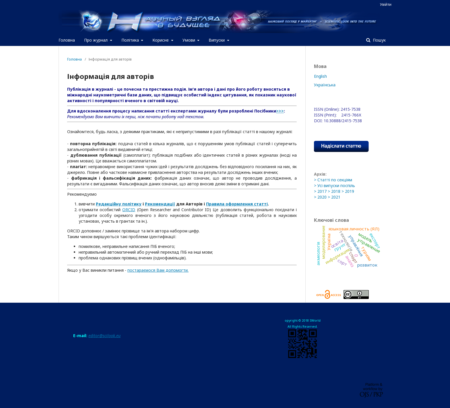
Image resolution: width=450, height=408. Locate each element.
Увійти (385, 4)
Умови (189, 40)
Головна (67, 40)
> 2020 (320, 197)
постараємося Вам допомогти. (158, 270)
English (320, 76)
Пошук (379, 40)
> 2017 (320, 191)
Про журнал (96, 40)
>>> (280, 111)
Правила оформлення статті (237, 204)
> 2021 (334, 197)
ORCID (128, 209)
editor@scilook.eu (104, 335)
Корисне (161, 40)
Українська (324, 85)
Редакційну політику (118, 204)
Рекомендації (160, 204)
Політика (130, 40)
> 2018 (334, 191)
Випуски (217, 40)
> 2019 (348, 191)
